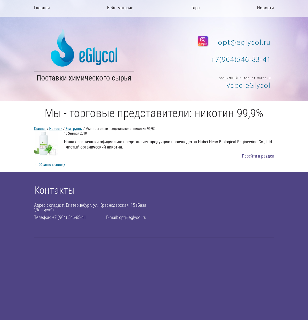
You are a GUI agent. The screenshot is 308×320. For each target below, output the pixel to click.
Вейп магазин (120, 8)
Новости (265, 8)
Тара (195, 8)
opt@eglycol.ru (244, 42)
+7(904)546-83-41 (240, 59)
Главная (42, 8)
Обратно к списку (49, 164)
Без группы (74, 128)
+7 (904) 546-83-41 (69, 217)
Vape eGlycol (248, 85)
